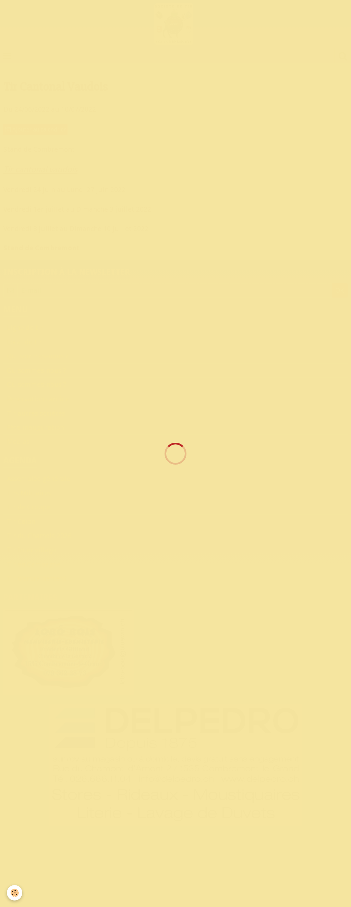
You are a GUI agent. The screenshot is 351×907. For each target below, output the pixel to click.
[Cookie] (14, 892)
